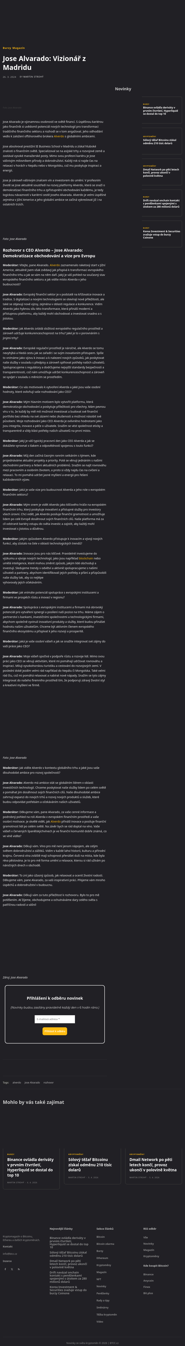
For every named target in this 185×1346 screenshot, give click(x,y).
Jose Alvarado (32, 1082)
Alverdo (59, 136)
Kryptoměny (149, 137)
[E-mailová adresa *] (55, 1019)
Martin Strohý (33, 77)
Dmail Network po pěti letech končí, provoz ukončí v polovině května (160, 172)
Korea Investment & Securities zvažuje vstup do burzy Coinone (160, 234)
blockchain (86, 558)
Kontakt (7, 1243)
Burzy (7, 48)
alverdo (16, 1082)
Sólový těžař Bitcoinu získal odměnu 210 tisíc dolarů (158, 141)
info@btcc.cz (10, 1251)
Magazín (18, 48)
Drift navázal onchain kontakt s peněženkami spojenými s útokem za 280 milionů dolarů (160, 203)
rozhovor (49, 1082)
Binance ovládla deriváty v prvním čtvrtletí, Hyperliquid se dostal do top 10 (160, 110)
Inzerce (7, 1258)
